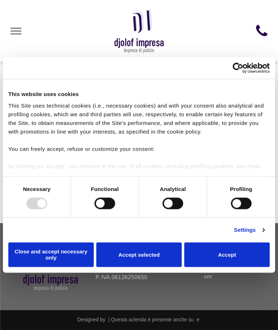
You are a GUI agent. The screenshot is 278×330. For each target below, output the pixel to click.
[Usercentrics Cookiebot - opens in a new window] (238, 67)
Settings (245, 230)
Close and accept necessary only (50, 255)
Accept (227, 255)
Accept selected (139, 255)
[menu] (16, 31)
